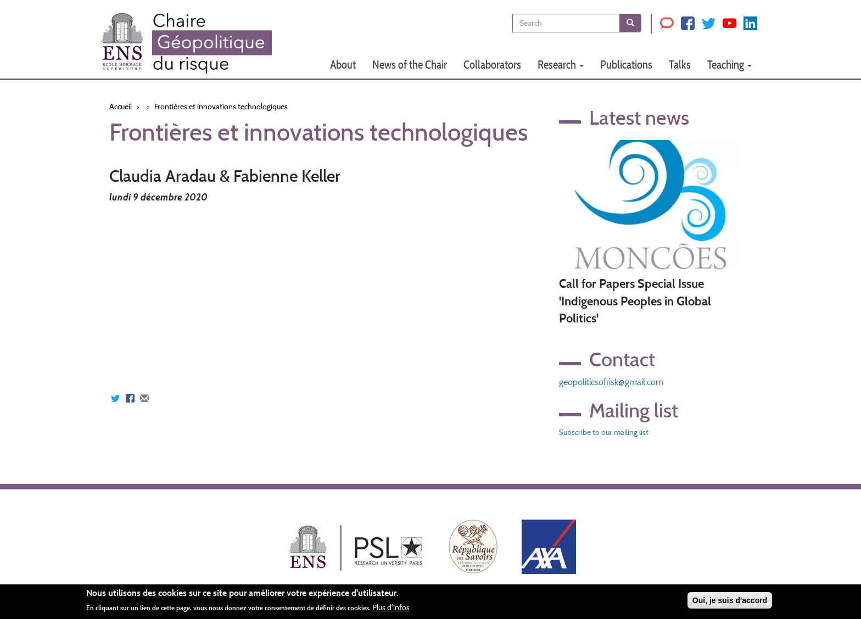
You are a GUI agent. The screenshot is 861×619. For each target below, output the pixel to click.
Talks (680, 64)
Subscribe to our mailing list (603, 432)
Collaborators (492, 64)
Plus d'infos (391, 607)
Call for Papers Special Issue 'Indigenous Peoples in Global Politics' (635, 301)
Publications (626, 64)
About (343, 64)
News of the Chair (409, 64)
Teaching (729, 64)
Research (561, 64)
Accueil (120, 106)
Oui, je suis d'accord (729, 600)
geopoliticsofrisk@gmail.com (611, 382)
